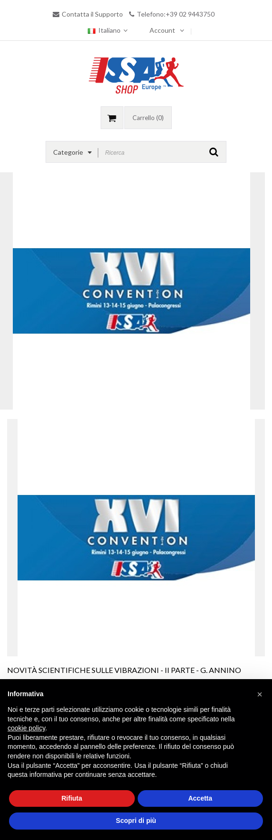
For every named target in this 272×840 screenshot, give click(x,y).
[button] (259, 694)
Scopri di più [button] (136, 820)
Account (162, 30)
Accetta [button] (200, 798)
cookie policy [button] (26, 728)
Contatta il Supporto (92, 14)
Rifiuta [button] (71, 798)
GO (213, 151)
